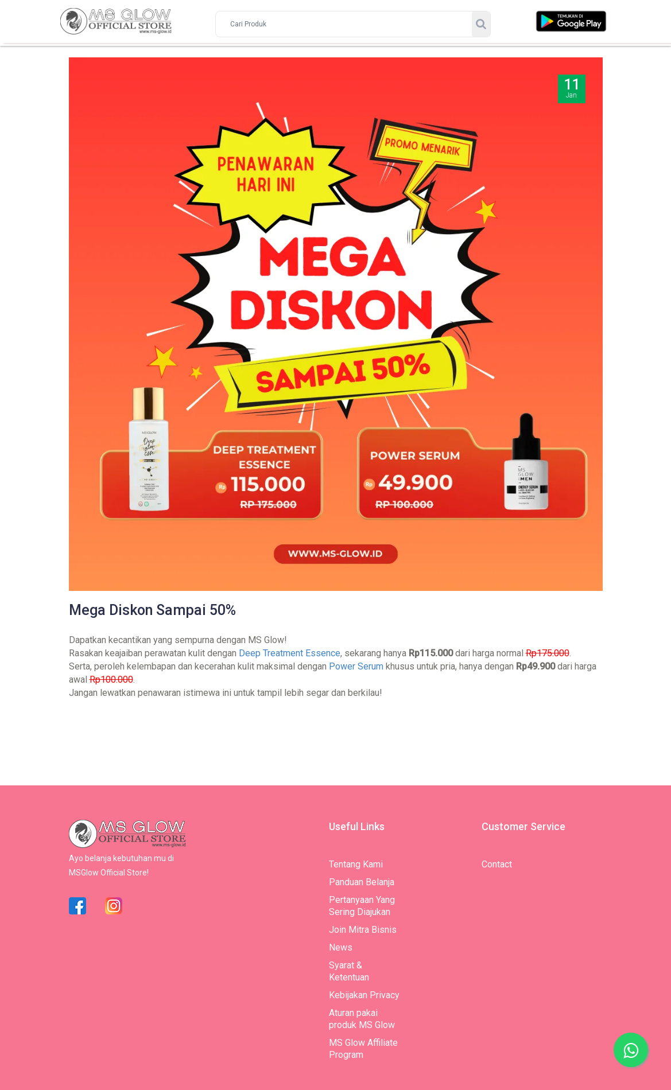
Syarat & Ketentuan (349, 971)
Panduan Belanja (361, 882)
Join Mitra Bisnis (363, 929)
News (340, 947)
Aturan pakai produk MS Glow (362, 1018)
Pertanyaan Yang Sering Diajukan (362, 905)
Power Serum (356, 666)
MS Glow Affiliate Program (363, 1048)
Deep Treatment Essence (289, 653)
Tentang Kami (356, 864)
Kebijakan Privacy (364, 995)
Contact (497, 864)
